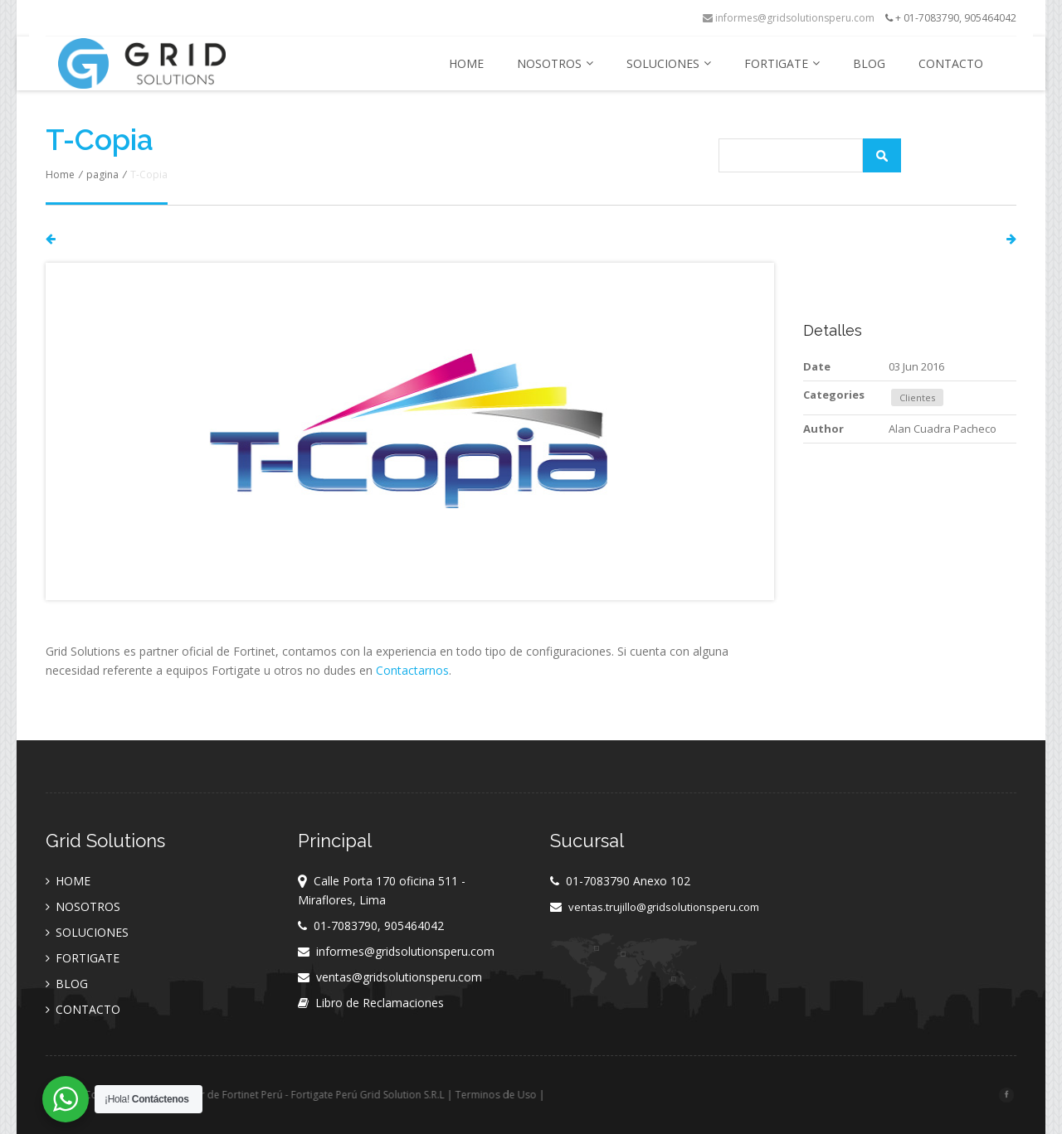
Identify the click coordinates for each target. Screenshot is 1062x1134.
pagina (102, 174)
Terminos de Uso (543, 1095)
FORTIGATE (782, 63)
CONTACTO (950, 63)
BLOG (869, 63)
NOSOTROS (555, 63)
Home (60, 174)
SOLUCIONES (668, 63)
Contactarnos (412, 670)
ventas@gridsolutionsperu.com (399, 977)
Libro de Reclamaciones (379, 1002)
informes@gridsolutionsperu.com (788, 18)
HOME (466, 63)
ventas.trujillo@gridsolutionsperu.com (663, 906)
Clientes (917, 397)
